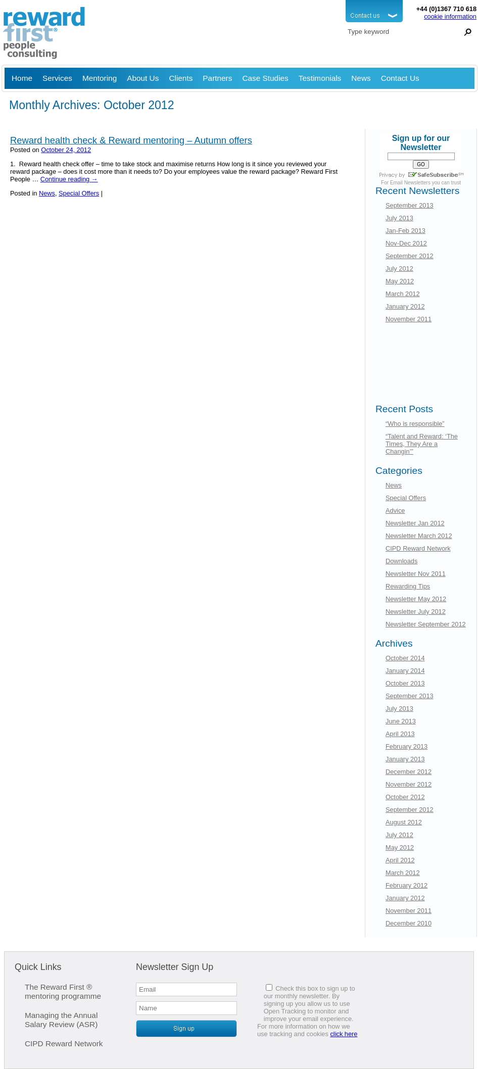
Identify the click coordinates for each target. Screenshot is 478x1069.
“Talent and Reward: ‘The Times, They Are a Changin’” (422, 443)
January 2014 (405, 670)
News (360, 78)
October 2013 (405, 683)
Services (57, 78)
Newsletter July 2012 (416, 611)
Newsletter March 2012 (419, 536)
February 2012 (406, 885)
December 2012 (409, 771)
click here (343, 1034)
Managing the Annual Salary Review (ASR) (61, 1020)
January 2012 (405, 306)
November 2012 (409, 784)
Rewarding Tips (408, 586)
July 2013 (399, 218)
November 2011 (409, 319)
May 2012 (400, 281)
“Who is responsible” (415, 423)
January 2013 (405, 759)
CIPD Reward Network (418, 548)
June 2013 (401, 721)
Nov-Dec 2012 (406, 243)
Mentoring (99, 78)
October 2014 (405, 658)
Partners (217, 78)
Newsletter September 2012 (426, 624)
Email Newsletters (410, 182)
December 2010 (409, 923)
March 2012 (403, 294)
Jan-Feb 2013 (405, 230)
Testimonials (320, 78)
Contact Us (400, 78)
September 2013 (410, 205)
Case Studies (265, 78)
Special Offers (79, 193)
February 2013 (406, 746)
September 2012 (410, 256)
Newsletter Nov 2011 (416, 573)
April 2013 (400, 734)
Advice (395, 510)
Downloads (401, 561)
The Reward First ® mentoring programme (63, 991)
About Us (143, 78)
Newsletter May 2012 (416, 599)
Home (22, 78)
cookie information (450, 16)
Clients (181, 78)
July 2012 (399, 268)
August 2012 (404, 822)
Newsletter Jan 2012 (415, 523)
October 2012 (405, 797)
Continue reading (69, 179)
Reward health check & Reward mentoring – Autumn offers (131, 140)
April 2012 (400, 860)
